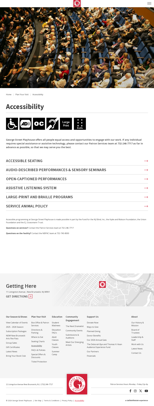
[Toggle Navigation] (149, 3)
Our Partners (93, 351)
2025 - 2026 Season (14, 327)
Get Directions (17, 296)
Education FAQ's (56, 331)
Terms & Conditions (51, 400)
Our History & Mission (137, 324)
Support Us (93, 317)
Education (57, 317)
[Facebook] (130, 390)
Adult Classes (55, 338)
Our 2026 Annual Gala (96, 340)
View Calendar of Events (17, 322)
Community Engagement (72, 318)
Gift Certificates (13, 347)
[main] (77, 140)
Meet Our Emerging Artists (75, 343)
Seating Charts (38, 341)
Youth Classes (55, 346)
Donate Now (92, 322)
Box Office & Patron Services (40, 324)
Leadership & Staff (137, 338)
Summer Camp (55, 353)
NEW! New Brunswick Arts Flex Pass (15, 337)
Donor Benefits (94, 335)
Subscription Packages (16, 331)
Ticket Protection (39, 361)
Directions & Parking (36, 331)
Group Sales (11, 343)
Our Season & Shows (16, 317)
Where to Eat (37, 337)
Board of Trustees (135, 331)
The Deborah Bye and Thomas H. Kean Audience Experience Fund (104, 346)
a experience (136, 400)
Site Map (38, 400)
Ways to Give (92, 327)
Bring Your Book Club (16, 356)
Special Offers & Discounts (38, 356)
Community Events (74, 330)
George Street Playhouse (77, 3)
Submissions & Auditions (72, 336)
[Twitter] (140, 390)
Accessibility (36, 345)
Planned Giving (93, 331)
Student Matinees (56, 324)
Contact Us (136, 353)
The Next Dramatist (75, 326)
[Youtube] (146, 390)
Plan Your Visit (22, 94)
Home (8, 94)
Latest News (11, 351)
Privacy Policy (67, 400)
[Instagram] (135, 390)
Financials (91, 356)
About (134, 317)
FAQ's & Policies (38, 350)
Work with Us (137, 344)
